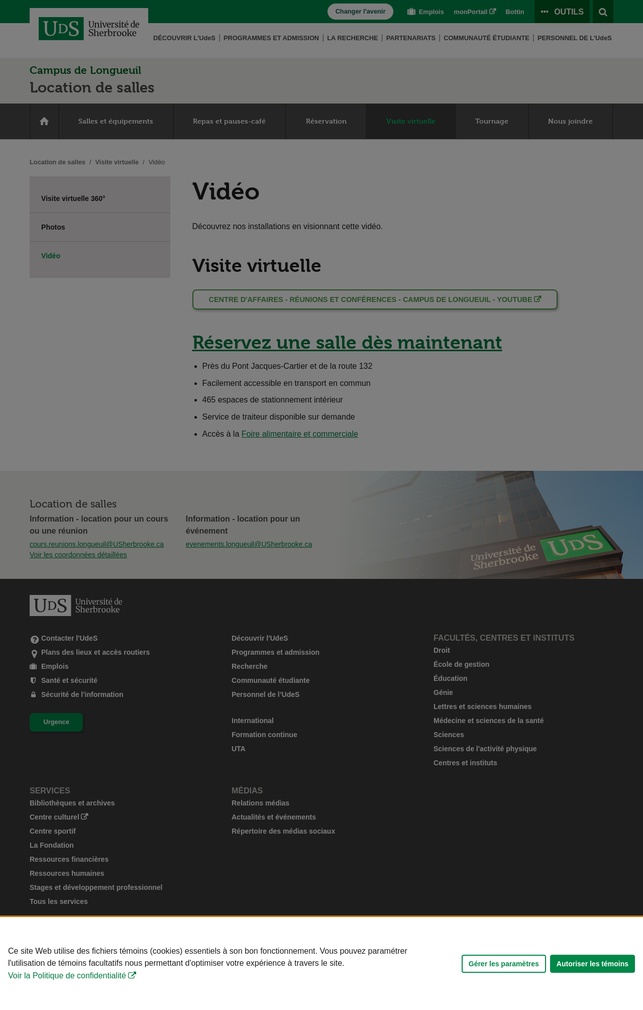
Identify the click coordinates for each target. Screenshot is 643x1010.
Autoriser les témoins (592, 964)
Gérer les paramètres (504, 964)
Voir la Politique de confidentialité (67, 975)
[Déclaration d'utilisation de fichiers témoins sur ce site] (321, 963)
